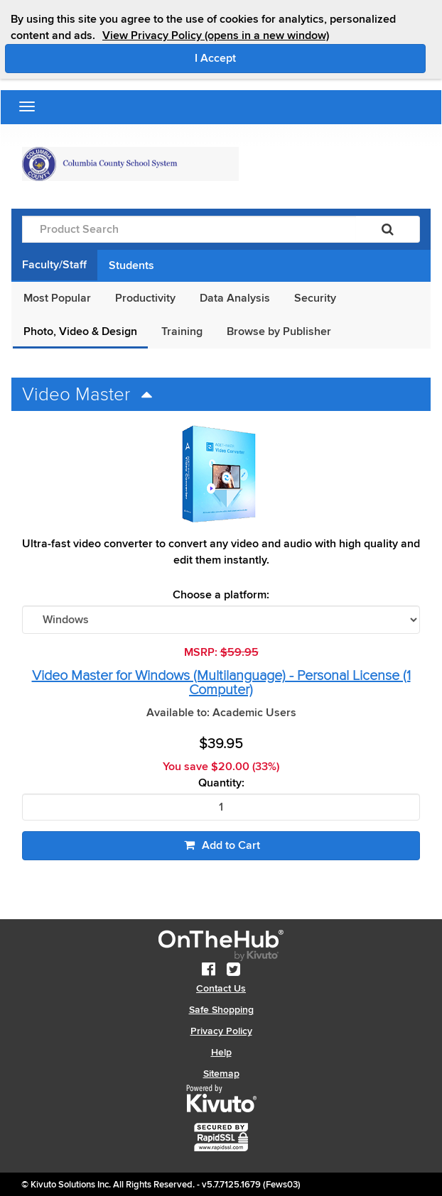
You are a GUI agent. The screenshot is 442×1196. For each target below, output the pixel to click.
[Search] (387, 229)
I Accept (275, 57)
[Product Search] (189, 229)
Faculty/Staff (54, 265)
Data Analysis (235, 298)
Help (221, 1052)
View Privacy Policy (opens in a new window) (215, 35)
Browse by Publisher (279, 331)
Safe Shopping (221, 1010)
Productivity (145, 298)
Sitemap (221, 1074)
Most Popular (57, 298)
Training (182, 331)
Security (315, 298)
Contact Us (221, 988)
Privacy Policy (221, 1031)
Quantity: (221, 783)
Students (131, 265)
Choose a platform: (221, 595)
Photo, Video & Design (80, 331)
